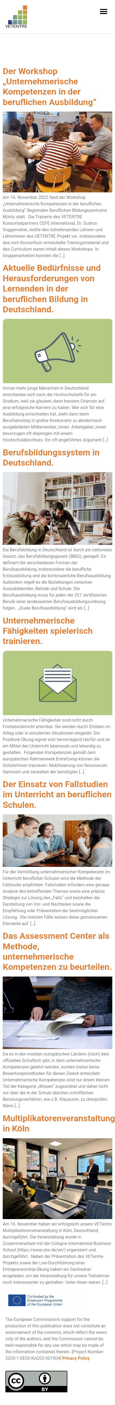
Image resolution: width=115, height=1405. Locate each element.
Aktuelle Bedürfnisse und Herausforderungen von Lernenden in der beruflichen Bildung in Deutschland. (52, 288)
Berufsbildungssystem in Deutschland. (51, 457)
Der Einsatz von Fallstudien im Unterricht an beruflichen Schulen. (57, 794)
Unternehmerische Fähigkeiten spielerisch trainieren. (48, 630)
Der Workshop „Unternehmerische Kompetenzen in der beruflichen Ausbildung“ (49, 86)
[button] (103, 11)
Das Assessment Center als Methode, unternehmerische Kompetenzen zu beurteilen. (57, 951)
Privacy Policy (76, 1358)
